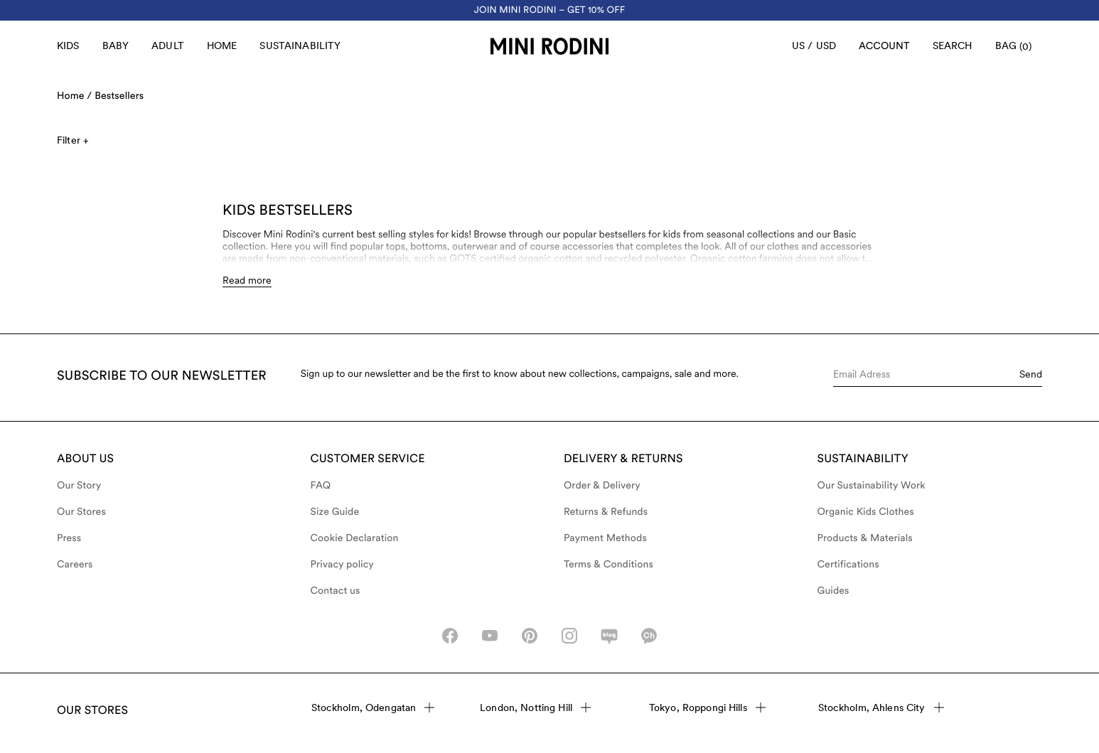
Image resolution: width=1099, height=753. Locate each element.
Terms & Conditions (608, 564)
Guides (833, 591)
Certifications (848, 564)
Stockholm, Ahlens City (881, 707)
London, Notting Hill (535, 707)
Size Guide (335, 512)
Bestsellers (119, 96)
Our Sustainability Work (871, 485)
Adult (167, 45)
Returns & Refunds (606, 512)
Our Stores (81, 512)
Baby (115, 45)
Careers (75, 564)
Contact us (335, 591)
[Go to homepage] (549, 46)
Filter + (72, 140)
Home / (74, 96)
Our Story (79, 485)
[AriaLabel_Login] (884, 46)
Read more (247, 280)
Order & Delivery (602, 485)
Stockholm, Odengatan (373, 707)
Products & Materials (865, 538)
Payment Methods (605, 538)
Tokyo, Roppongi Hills (707, 707)
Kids (68, 45)
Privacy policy (343, 564)
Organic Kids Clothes (865, 512)
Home (222, 45)
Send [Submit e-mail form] (1030, 374)
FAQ (321, 485)
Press (69, 538)
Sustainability (300, 45)
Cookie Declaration (355, 538)
